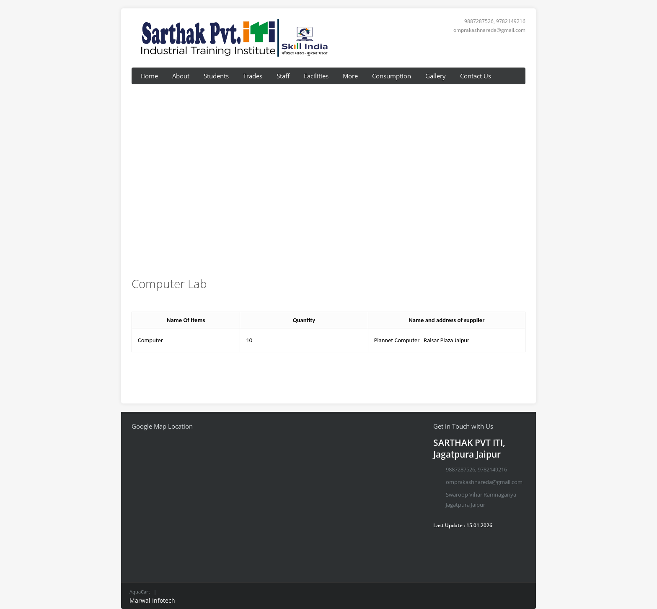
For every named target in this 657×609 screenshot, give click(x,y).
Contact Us (475, 76)
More (350, 76)
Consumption (391, 76)
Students (216, 76)
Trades (252, 76)
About (180, 76)
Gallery (435, 76)
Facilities (316, 76)
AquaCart (139, 591)
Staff (283, 76)
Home (149, 76)
